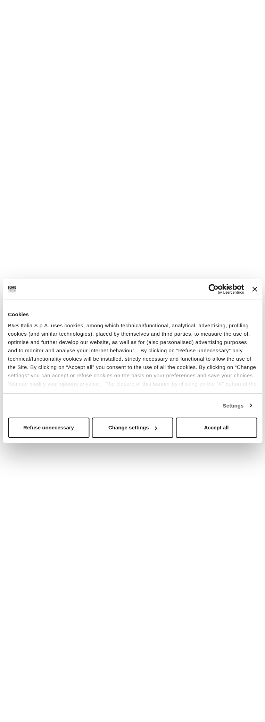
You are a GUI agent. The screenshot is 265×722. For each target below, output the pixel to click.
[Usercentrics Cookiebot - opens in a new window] (213, 289)
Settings (233, 406)
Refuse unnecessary (48, 427)
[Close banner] (254, 289)
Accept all (216, 427)
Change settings (132, 427)
